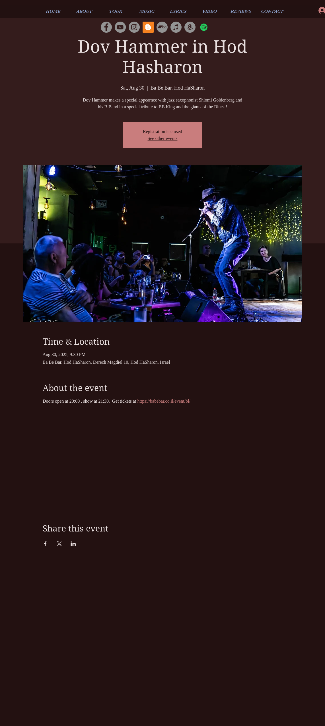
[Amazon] (190, 27)
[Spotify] (203, 27)
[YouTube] (120, 27)
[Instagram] (134, 27)
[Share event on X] (59, 543)
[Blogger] (148, 27)
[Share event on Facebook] (45, 543)
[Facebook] (106, 27)
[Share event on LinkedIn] (73, 543)
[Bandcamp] (162, 27)
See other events (163, 138)
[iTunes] (176, 27)
